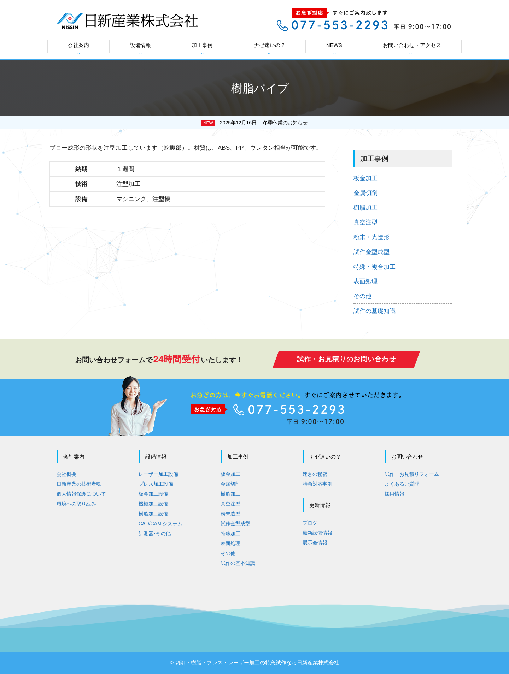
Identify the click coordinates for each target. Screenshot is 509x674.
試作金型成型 (371, 252)
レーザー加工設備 (158, 474)
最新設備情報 (317, 533)
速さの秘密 (315, 474)
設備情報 (140, 49)
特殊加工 (230, 533)
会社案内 (78, 49)
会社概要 (66, 474)
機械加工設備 (153, 504)
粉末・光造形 (371, 237)
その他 (362, 296)
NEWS (334, 49)
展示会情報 (315, 542)
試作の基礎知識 (374, 311)
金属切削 (365, 193)
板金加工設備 (153, 494)
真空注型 (365, 222)
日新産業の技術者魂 (79, 484)
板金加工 (365, 178)
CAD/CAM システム (160, 523)
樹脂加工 (365, 207)
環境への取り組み (76, 504)
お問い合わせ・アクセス (412, 49)
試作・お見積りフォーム (412, 474)
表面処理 (365, 281)
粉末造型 (230, 513)
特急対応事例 (317, 484)
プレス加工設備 (156, 484)
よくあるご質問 (402, 484)
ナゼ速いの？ (270, 49)
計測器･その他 (155, 533)
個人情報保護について (81, 494)
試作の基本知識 (238, 563)
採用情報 (394, 494)
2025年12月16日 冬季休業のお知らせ (264, 122)
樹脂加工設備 (153, 513)
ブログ (310, 523)
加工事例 (202, 49)
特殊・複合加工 (374, 267)
